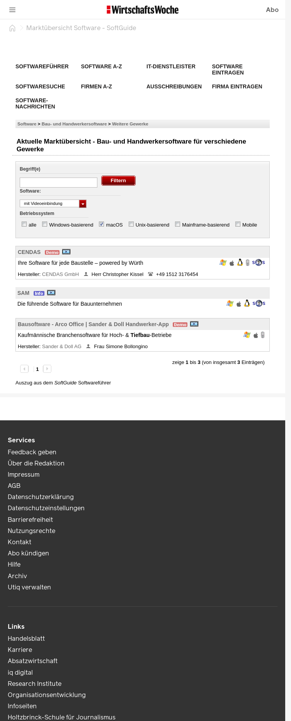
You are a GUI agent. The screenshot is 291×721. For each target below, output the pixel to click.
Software (26, 123)
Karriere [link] (20, 649)
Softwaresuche (40, 86)
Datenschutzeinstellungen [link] (46, 508)
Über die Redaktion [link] (36, 463)
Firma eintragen (237, 86)
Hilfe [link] (14, 564)
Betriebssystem (37, 213)
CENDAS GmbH (61, 274)
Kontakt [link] (19, 542)
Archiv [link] (17, 576)
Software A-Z (101, 66)
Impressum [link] (23, 474)
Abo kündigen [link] (28, 553)
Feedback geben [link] (32, 452)
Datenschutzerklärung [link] (41, 497)
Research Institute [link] (34, 683)
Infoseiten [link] (22, 706)
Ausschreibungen (174, 86)
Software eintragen (228, 69)
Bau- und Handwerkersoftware (74, 123)
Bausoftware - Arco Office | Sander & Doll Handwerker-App (93, 324)
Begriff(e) (30, 169)
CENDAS (29, 252)
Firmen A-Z (96, 86)
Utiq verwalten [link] (29, 587)
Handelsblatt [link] (26, 638)
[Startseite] (12, 27)
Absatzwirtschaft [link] (33, 661)
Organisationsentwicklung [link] (47, 695)
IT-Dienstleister (171, 66)
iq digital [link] (20, 672)
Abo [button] (272, 9)
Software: (30, 191)
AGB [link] (14, 485)
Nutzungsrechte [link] (31, 530)
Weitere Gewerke (130, 123)
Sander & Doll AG (62, 346)
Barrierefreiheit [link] (30, 519)
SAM (23, 293)
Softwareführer (42, 66)
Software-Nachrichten (35, 103)
